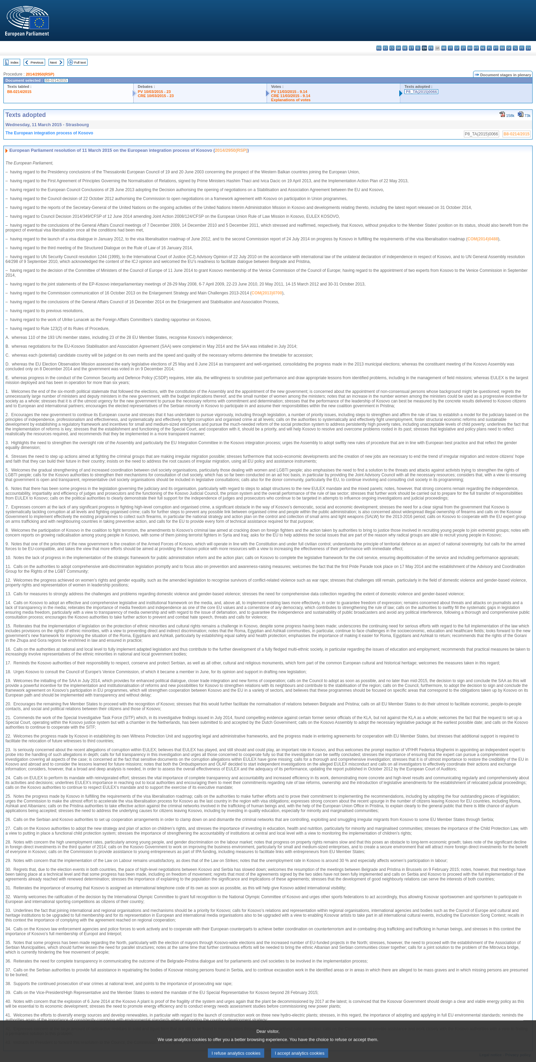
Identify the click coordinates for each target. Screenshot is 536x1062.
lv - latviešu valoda (456, 48)
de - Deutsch (404, 48)
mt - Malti (476, 48)
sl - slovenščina (515, 48)
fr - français (430, 48)
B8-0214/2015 (19, 92)
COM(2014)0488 (482, 239)
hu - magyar (469, 48)
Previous (37, 62)
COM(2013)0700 (267, 293)
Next (53, 62)
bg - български (378, 48)
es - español (385, 48)
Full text (80, 62)
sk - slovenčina (508, 48)
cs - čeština (391, 48)
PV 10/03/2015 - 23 (154, 92)
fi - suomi (521, 48)
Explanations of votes (291, 100)
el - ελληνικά (417, 48)
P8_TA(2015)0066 (421, 92)
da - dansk (398, 48)
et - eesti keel (411, 48)
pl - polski (489, 48)
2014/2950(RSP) (40, 74)
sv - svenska (528, 48)
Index (14, 62)
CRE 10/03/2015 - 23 (156, 96)
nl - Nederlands (482, 48)
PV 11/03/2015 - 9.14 (289, 92)
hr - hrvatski (443, 48)
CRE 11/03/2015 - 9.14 (290, 96)
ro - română (502, 48)
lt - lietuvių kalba (463, 48)
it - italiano (450, 48)
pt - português (495, 48)
